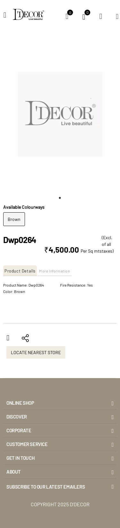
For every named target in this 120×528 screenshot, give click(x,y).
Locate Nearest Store (36, 352)
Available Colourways (23, 207)
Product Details (20, 270)
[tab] (20, 270)
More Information (54, 271)
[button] (60, 198)
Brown (14, 219)
